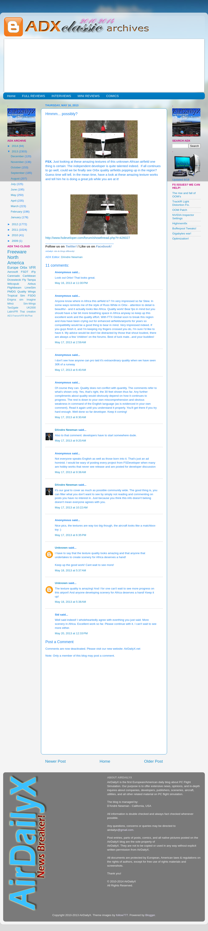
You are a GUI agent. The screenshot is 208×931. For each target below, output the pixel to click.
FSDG (32, 295)
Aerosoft (12, 271)
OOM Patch (179, 209)
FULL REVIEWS (33, 96)
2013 (15, 151)
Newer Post (55, 761)
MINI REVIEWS (89, 96)
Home (11, 96)
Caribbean (29, 275)
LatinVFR (12, 311)
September (18, 172)
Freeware (16, 251)
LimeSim (30, 287)
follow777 (122, 915)
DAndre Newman (66, 429)
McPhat (29, 315)
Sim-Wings (29, 303)
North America (15, 260)
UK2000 (31, 307)
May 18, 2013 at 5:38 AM (70, 601)
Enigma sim (15, 299)
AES (9, 315)
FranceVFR (18, 315)
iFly (33, 271)
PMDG (11, 291)
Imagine (31, 299)
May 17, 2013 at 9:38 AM (70, 472)
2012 (15, 224)
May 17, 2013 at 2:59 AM (70, 342)
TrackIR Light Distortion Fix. (181, 203)
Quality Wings (26, 291)
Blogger (150, 915)
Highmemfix (179, 223)
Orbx (23, 267)
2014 (15, 146)
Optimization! (180, 238)
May (14, 195)
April (14, 200)
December (18, 156)
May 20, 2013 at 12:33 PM (71, 633)
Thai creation (28, 311)
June (14, 189)
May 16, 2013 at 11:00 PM (71, 283)
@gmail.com (125, 829)
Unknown (61, 547)
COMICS (112, 96)
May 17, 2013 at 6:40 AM (70, 369)
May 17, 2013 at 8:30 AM (70, 417)
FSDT (24, 271)
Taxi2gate (12, 307)
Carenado (13, 275)
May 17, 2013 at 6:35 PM (70, 535)
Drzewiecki (14, 279)
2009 (15, 240)
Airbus (32, 283)
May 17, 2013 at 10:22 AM (71, 507)
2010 (15, 235)
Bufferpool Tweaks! (184, 228)
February (17, 211)
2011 (15, 229)
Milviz (10, 303)
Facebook (103, 246)
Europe (12, 267)
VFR (32, 267)
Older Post (153, 761)
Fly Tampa (29, 279)
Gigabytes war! (181, 233)
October (16, 167)
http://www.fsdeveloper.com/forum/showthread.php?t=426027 (87, 237)
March (15, 206)
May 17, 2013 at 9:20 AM (70, 440)
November (18, 162)
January (16, 217)
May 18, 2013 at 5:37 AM (70, 570)
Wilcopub (13, 283)
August (15, 178)
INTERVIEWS (61, 96)
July (14, 184)
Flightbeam (14, 287)
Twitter (71, 246)
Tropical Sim (16, 295)
